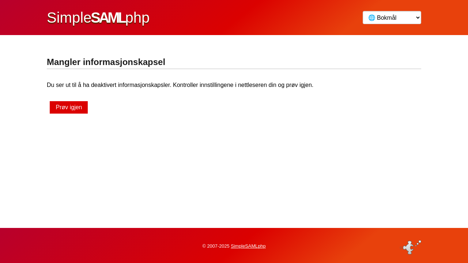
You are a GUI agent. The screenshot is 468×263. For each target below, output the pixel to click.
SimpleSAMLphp (248, 246)
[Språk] (392, 17)
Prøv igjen (69, 107)
